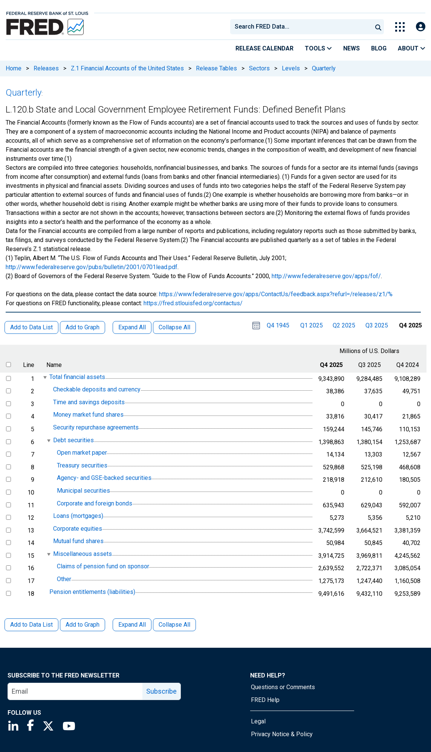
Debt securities (73, 440)
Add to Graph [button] (82, 327)
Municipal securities (83, 490)
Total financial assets (77, 377)
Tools (318, 48)
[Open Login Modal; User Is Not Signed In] (420, 27)
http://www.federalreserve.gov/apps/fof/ (326, 276)
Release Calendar (264, 48)
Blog (379, 48)
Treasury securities (82, 465)
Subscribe (161, 691)
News (351, 48)
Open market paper (82, 452)
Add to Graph (82, 624)
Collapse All (174, 624)
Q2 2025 (344, 325)
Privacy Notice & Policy (282, 734)
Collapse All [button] (174, 327)
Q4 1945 (278, 325)
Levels (291, 68)
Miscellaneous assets (82, 553)
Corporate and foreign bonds (94, 503)
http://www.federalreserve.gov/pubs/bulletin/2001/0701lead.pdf (91, 267)
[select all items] (8, 364)
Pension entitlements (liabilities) (92, 591)
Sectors (259, 68)
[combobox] (300, 26)
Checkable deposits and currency (97, 389)
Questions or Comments (283, 687)
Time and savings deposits (89, 402)
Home (13, 68)
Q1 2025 (311, 325)
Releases (46, 68)
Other (64, 579)
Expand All (132, 624)
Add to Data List (31, 624)
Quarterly (324, 68)
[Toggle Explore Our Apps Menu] (400, 27)
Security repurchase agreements (96, 427)
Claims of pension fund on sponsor (103, 566)
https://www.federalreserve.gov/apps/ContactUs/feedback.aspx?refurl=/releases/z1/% (276, 294)
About (411, 48)
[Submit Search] (378, 26)
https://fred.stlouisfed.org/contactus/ (193, 303)
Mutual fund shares (78, 541)
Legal (258, 721)
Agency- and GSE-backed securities (104, 478)
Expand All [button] (132, 327)
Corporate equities (77, 528)
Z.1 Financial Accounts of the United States (127, 68)
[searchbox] (302, 26)
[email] (75, 691)
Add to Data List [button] (31, 327)
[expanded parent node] (44, 377)
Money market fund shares (88, 415)
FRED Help (265, 699)
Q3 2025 (376, 325)
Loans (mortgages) (78, 515)
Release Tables (216, 68)
